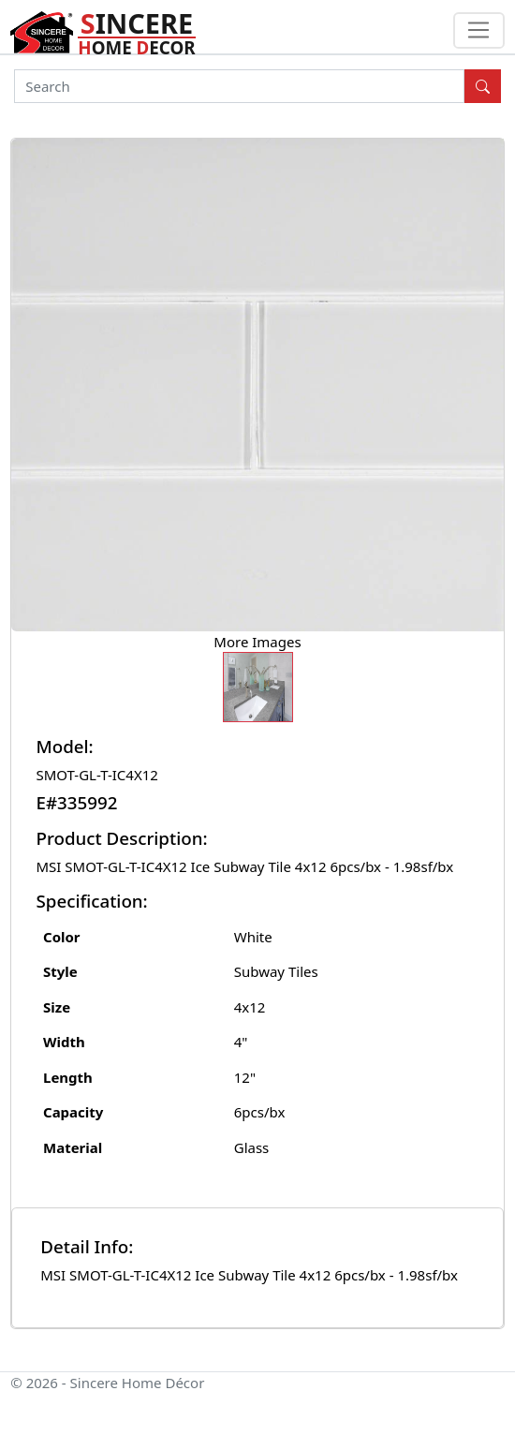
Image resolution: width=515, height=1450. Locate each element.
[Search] (239, 86)
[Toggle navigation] (479, 31)
